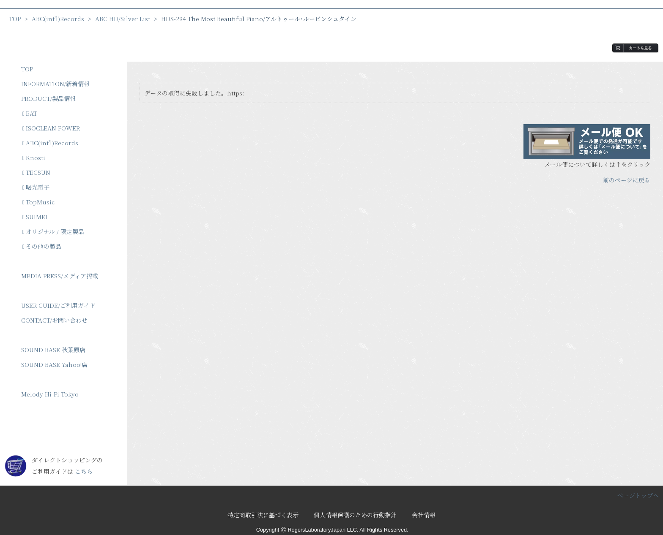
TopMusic (38, 202)
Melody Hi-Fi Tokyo (50, 394)
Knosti (33, 157)
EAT (29, 113)
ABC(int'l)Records (58, 18)
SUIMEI (34, 216)
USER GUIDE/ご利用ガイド (58, 305)
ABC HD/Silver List (122, 18)
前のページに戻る (626, 180)
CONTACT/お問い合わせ (54, 320)
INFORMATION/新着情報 (55, 83)
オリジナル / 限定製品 (53, 231)
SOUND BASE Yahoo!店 (54, 364)
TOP (15, 18)
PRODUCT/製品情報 (48, 98)
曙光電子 (35, 187)
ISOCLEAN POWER (51, 128)
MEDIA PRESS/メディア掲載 (59, 276)
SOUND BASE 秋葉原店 (53, 349)
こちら (84, 471)
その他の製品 (41, 246)
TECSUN (36, 172)
